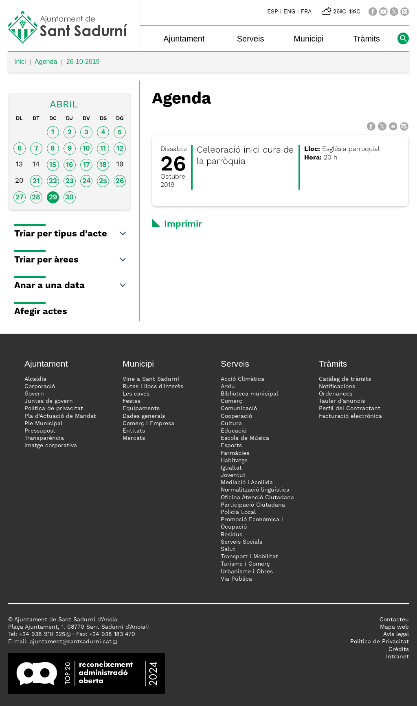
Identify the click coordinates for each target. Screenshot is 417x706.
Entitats (134, 431)
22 (53, 181)
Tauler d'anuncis (342, 401)
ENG (289, 12)
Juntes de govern (48, 401)
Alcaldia (35, 379)
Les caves (136, 394)
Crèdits (398, 649)
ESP (272, 12)
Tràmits (366, 38)
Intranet (397, 657)
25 (103, 181)
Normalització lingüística (255, 490)
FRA (306, 12)
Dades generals (144, 416)
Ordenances (335, 394)
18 (103, 165)
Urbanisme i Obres (247, 572)
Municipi (308, 38)
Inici (20, 61)
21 (36, 181)
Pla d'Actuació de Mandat (60, 416)
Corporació (39, 386)
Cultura (231, 423)
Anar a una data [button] (70, 285)
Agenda (46, 61)
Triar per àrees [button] (70, 260)
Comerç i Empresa (148, 423)
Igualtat (231, 468)
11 (103, 148)
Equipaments (141, 408)
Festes (131, 401)
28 (36, 197)
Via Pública (236, 579)
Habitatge (234, 460)
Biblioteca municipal (249, 394)
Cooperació (236, 416)
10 (86, 148)
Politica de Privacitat (379, 642)
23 (70, 181)
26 (120, 181)
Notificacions (337, 386)
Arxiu (228, 386)
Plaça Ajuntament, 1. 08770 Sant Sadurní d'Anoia (76, 627)
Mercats (134, 438)
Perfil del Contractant (349, 408)
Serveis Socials (241, 542)
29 (53, 197)
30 (69, 197)
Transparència (44, 438)
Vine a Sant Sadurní (151, 379)
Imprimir (183, 224)
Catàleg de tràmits (345, 379)
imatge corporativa (50, 445)
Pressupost (39, 431)
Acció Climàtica (242, 379)
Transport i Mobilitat (249, 557)
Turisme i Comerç (245, 564)
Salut (228, 549)
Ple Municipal (43, 423)
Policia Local (238, 512)
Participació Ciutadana (253, 505)
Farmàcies (235, 453)
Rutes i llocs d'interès (153, 386)
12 (119, 148)
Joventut (233, 475)
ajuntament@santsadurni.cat (71, 642)
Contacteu (394, 620)
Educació (233, 431)
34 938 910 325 (43, 634)
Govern (34, 394)
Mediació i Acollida (247, 482)
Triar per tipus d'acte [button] (70, 234)
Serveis (250, 38)
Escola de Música (245, 438)
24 (86, 181)
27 (19, 197)
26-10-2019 (83, 61)
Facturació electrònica (350, 416)
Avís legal (396, 634)
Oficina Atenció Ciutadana (257, 498)
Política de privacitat (53, 408)
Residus (231, 535)
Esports (231, 445)
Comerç (231, 401)
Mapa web (394, 627)
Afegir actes (40, 311)
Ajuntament (183, 38)
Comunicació (239, 408)
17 (86, 165)
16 (69, 165)
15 (52, 165)
